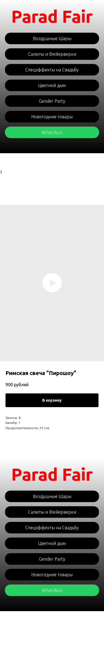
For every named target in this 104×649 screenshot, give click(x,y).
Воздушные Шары (52, 38)
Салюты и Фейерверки (52, 54)
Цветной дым (52, 85)
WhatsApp (52, 132)
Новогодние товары (52, 116)
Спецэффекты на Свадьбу (52, 69)
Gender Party (52, 101)
